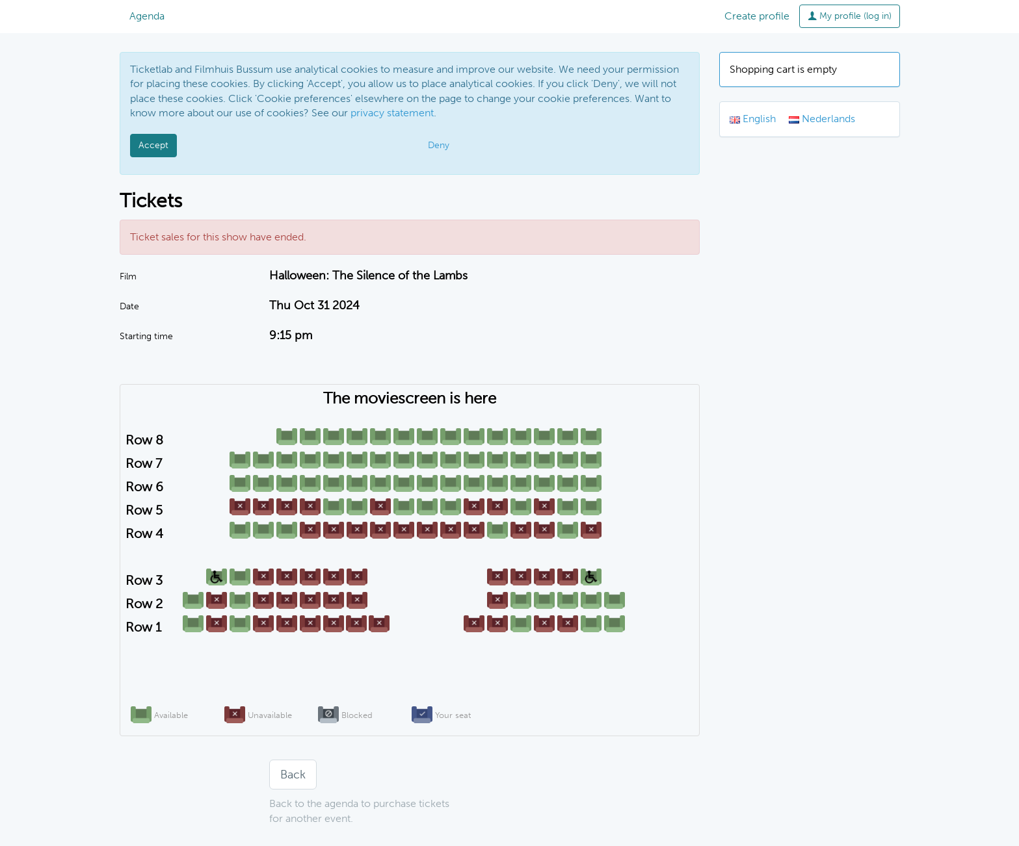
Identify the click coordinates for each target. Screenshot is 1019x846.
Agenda (147, 16)
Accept (153, 145)
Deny (438, 145)
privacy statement (392, 113)
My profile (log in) (850, 15)
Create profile (756, 16)
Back (293, 774)
